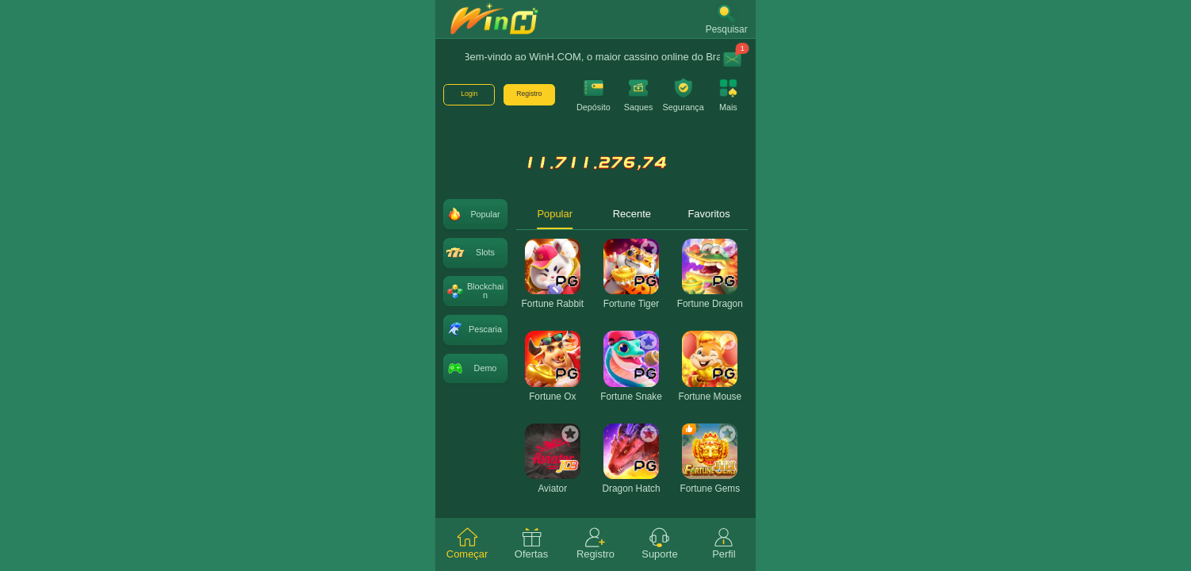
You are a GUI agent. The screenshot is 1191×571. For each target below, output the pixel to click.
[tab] (467, 544)
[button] (727, 19)
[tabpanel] (631, 394)
